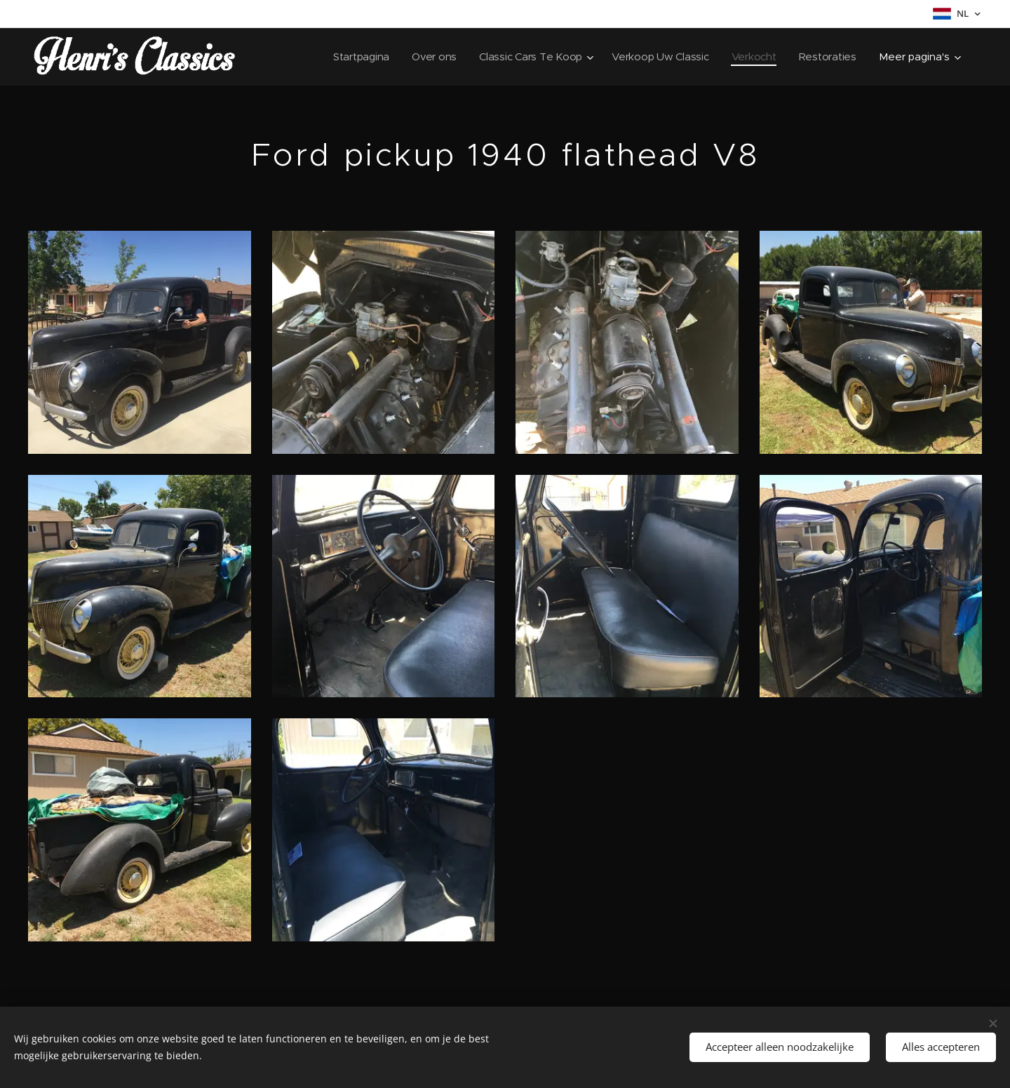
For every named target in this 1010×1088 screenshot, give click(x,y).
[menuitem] (352, 56)
